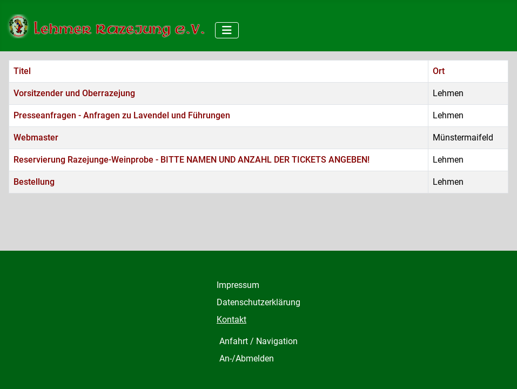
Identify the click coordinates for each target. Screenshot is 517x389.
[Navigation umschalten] (227, 30)
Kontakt (231, 319)
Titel (22, 71)
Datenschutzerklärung (258, 302)
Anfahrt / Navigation (258, 341)
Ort (439, 71)
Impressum (238, 285)
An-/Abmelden (246, 358)
